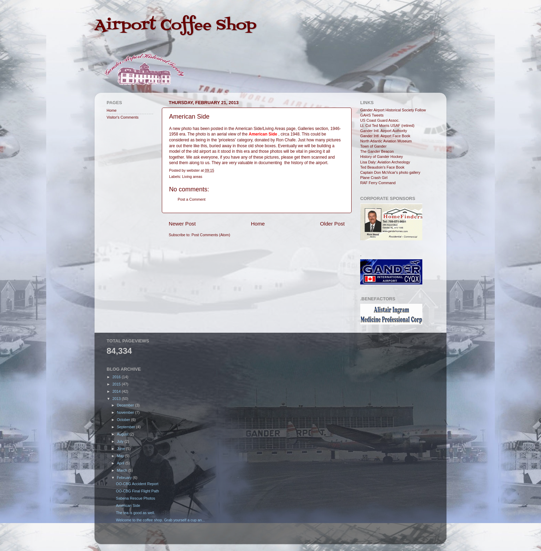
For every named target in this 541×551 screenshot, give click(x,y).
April (121, 463)
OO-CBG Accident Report (137, 484)
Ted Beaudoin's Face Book (382, 167)
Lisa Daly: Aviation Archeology (385, 162)
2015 (117, 384)
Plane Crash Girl (373, 178)
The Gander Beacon (377, 151)
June (121, 449)
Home (258, 224)
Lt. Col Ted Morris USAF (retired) (387, 125)
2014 (117, 391)
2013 (117, 399)
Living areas (192, 176)
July (121, 441)
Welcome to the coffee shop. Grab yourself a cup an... (160, 520)
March (122, 470)
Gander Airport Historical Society (387, 110)
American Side (128, 505)
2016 (117, 377)
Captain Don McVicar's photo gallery (390, 172)
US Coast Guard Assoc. (380, 120)
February (125, 477)
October (124, 420)
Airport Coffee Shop (175, 25)
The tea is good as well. (135, 513)
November (126, 412)
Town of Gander (373, 146)
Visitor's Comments (122, 117)
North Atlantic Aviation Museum (386, 141)
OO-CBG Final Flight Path (137, 491)
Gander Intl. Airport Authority (383, 131)
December (126, 405)
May (121, 456)
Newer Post (182, 224)
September (126, 427)
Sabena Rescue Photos (135, 498)
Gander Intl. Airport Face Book (385, 136)
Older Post (332, 224)
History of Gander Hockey (381, 156)
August (123, 434)
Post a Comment (191, 199)
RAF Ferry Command (378, 183)
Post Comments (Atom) (210, 235)
